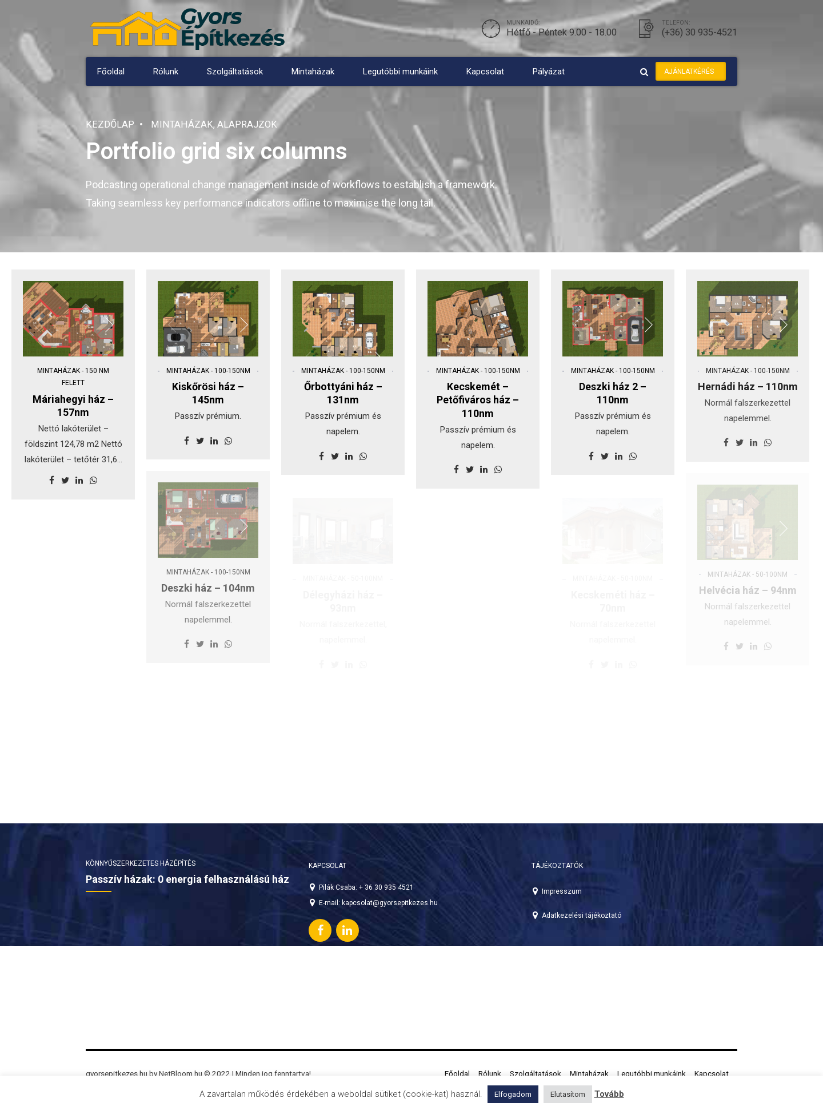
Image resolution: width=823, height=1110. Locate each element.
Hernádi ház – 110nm (748, 386)
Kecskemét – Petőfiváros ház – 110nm (478, 399)
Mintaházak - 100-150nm (208, 371)
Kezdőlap (110, 124)
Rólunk (165, 71)
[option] (73, 325)
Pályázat (549, 71)
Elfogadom (513, 1094)
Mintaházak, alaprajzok (214, 124)
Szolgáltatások (235, 71)
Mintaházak (312, 71)
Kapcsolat (485, 71)
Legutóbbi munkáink (400, 71)
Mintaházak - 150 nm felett (73, 377)
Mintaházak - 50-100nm (748, 574)
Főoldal (111, 71)
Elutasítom (567, 1094)
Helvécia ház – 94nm (748, 590)
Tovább (609, 1094)
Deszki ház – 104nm (208, 588)
